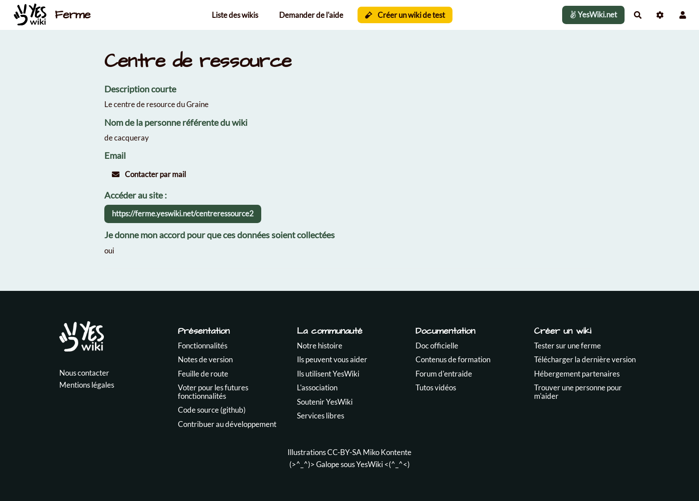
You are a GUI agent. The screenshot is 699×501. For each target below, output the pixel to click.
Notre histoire (319, 345)
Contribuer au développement (227, 424)
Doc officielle (436, 345)
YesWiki (369, 464)
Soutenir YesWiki (325, 401)
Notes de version (205, 359)
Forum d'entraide (443, 373)
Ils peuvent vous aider (332, 359)
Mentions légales (86, 384)
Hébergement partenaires (577, 373)
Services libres (320, 415)
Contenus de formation (452, 359)
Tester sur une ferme (567, 345)
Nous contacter (84, 372)
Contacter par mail (149, 174)
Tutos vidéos (435, 387)
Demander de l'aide (311, 15)
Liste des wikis (235, 15)
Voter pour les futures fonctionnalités (213, 392)
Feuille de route (203, 373)
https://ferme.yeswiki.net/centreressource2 (183, 213)
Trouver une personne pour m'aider (578, 392)
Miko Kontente (387, 452)
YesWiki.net (593, 14)
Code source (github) (212, 409)
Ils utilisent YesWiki (328, 373)
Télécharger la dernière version (585, 359)
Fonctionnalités (202, 345)
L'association (317, 387)
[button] (682, 15)
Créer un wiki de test (405, 15)
